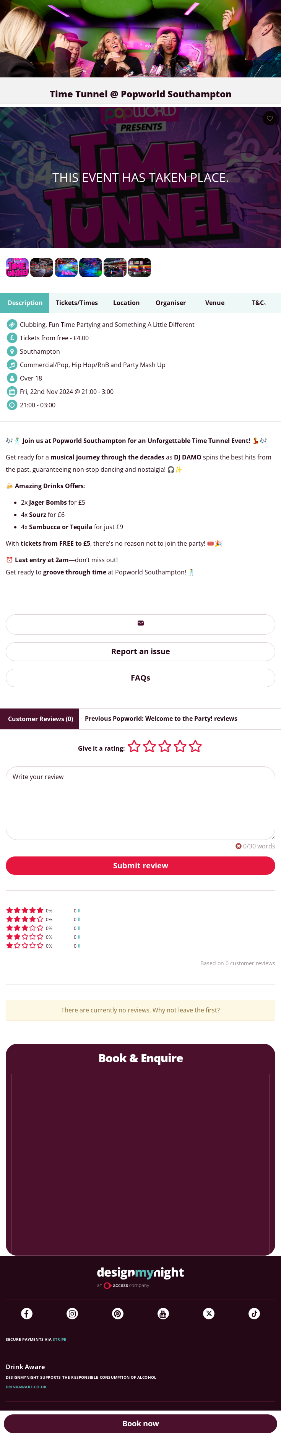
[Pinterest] (117, 1313)
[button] (140, 910)
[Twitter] (208, 1313)
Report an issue (140, 651)
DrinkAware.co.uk (26, 1386)
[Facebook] (26, 1313)
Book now (140, 1423)
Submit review (140, 865)
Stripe (59, 1339)
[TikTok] (254, 1313)
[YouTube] (163, 1313)
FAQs (140, 678)
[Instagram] (72, 1313)
